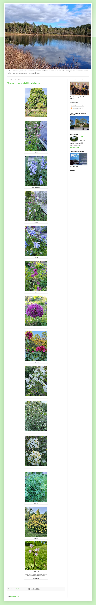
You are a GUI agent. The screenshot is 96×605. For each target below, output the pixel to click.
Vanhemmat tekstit (59, 594)
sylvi (82, 136)
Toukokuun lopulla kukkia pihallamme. (24, 83)
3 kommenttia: (23, 588)
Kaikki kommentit (76, 108)
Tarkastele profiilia (74, 147)
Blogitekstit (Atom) (14, 596)
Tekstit (73, 105)
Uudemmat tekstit (12, 594)
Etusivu (36, 594)
